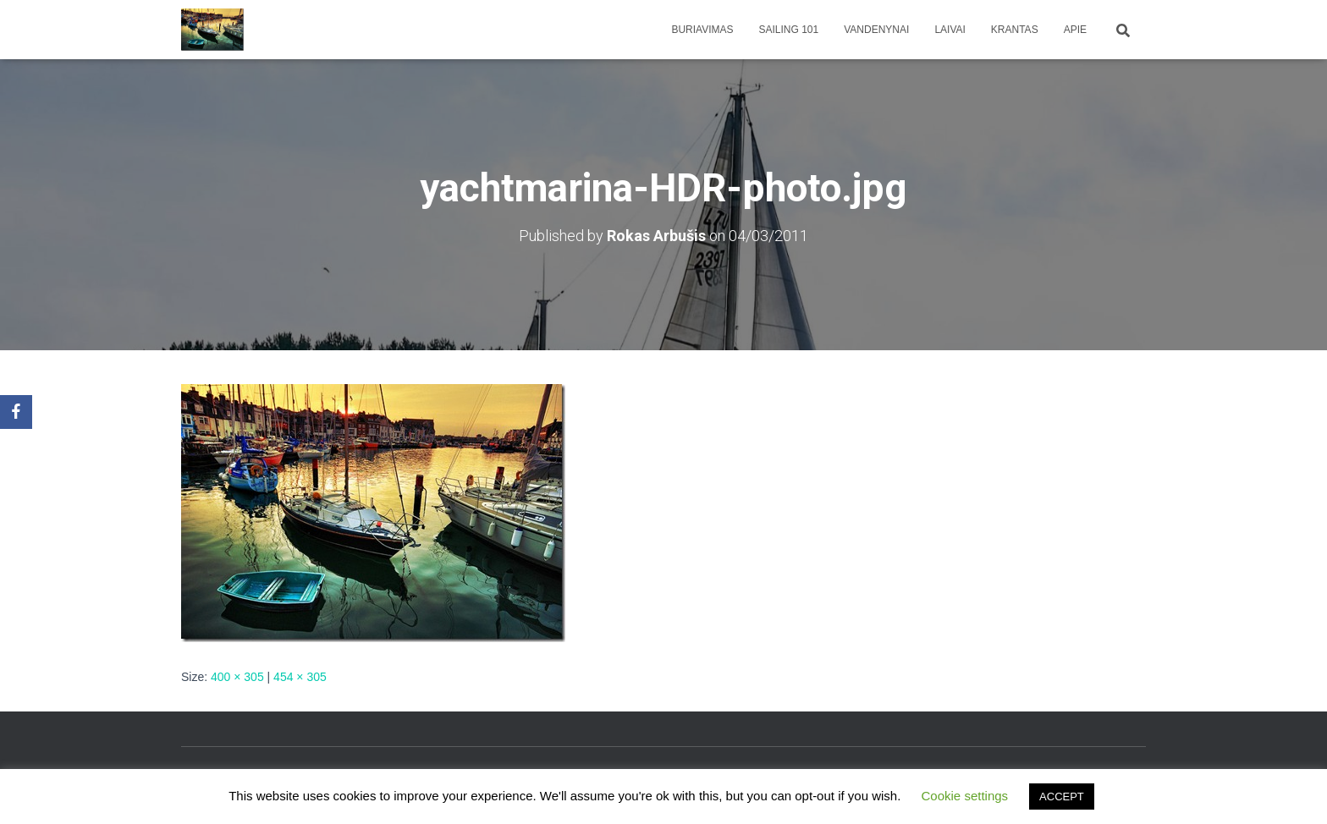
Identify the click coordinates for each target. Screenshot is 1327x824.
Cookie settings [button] (965, 795)
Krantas (1014, 30)
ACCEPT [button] (1061, 796)
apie (1075, 30)
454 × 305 (300, 677)
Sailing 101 (789, 30)
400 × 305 (237, 677)
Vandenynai (876, 30)
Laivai (949, 30)
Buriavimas (702, 30)
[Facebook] (16, 412)
